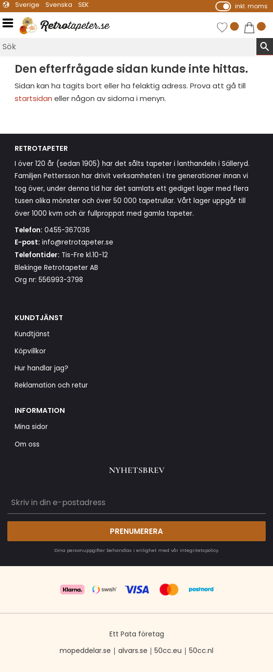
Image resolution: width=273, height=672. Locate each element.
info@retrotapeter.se (77, 242)
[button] (11, 23)
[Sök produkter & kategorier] (128, 46)
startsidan (33, 98)
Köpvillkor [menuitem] (30, 351)
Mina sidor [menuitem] (31, 426)
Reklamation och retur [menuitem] (51, 385)
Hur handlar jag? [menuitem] (41, 368)
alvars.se (132, 650)
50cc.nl (201, 650)
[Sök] (264, 46)
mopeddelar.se (85, 650)
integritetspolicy (199, 550)
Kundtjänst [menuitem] (32, 334)
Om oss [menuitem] (27, 444)
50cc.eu (168, 650)
